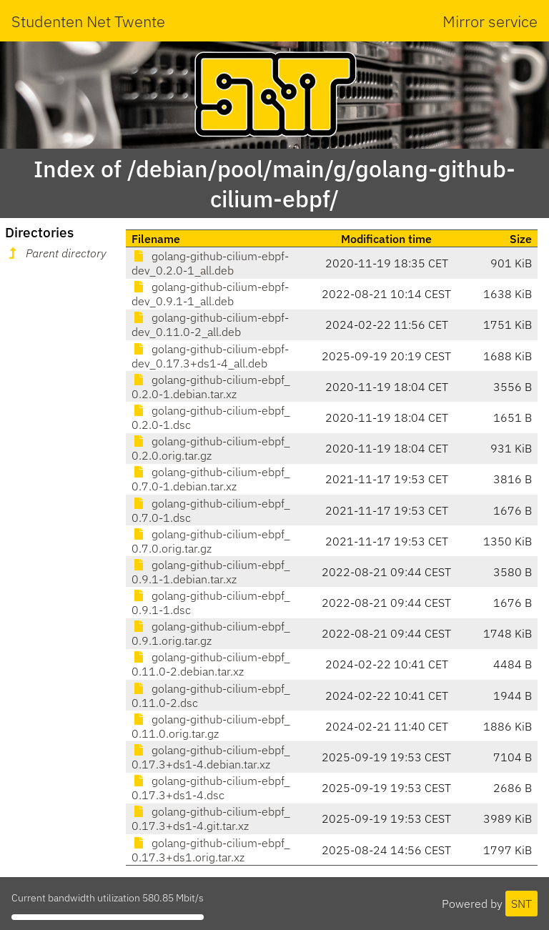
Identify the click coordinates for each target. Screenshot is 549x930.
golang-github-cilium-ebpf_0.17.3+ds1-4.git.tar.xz (211, 818)
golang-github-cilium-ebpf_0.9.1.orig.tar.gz (211, 633)
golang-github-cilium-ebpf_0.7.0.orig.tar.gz (211, 541)
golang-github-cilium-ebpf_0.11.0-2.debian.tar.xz (211, 664)
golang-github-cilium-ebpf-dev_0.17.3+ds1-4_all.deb (210, 356)
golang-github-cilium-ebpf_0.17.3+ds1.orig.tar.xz (211, 850)
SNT (521, 903)
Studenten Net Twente (88, 21)
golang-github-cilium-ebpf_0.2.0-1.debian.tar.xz (211, 386)
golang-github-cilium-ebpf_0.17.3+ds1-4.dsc (211, 787)
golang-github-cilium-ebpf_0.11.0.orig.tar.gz (211, 726)
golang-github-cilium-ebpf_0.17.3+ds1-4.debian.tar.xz (211, 757)
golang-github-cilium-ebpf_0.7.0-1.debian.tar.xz (211, 479)
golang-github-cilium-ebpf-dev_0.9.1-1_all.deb (210, 294)
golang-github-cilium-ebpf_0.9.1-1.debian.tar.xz (211, 572)
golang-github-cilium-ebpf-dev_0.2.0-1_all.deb (210, 263)
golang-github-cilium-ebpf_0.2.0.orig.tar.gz (211, 448)
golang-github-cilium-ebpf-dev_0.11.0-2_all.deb (210, 324)
